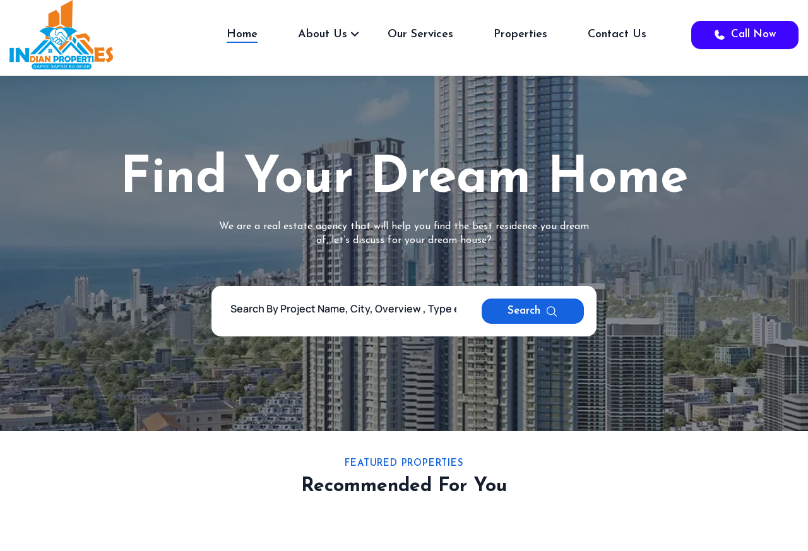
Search (533, 311)
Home (242, 34)
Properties (520, 34)
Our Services (420, 34)
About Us (322, 34)
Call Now (744, 34)
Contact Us (617, 34)
